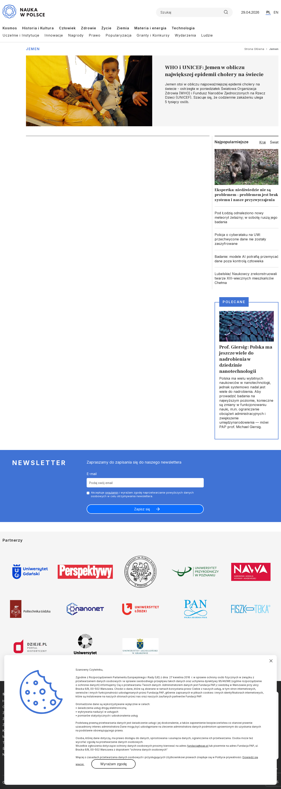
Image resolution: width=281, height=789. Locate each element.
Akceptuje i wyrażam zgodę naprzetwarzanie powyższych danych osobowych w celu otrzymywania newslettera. (142, 494)
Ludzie (207, 35)
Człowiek (67, 28)
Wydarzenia (185, 35)
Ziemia (123, 28)
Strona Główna (254, 49)
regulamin (111, 492)
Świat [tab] (274, 142)
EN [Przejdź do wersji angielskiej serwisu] (276, 12)
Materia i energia (150, 28)
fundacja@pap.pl (197, 745)
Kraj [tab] (262, 142)
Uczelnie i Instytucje (21, 35)
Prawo (94, 35)
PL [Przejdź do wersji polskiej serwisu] (268, 12)
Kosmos (10, 28)
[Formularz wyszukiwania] (194, 12)
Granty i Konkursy (153, 35)
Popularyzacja (119, 35)
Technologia (183, 28)
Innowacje (53, 35)
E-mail (92, 474)
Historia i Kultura (38, 28)
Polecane (234, 302)
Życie (106, 28)
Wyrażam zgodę (113, 764)
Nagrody (76, 35)
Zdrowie (88, 28)
